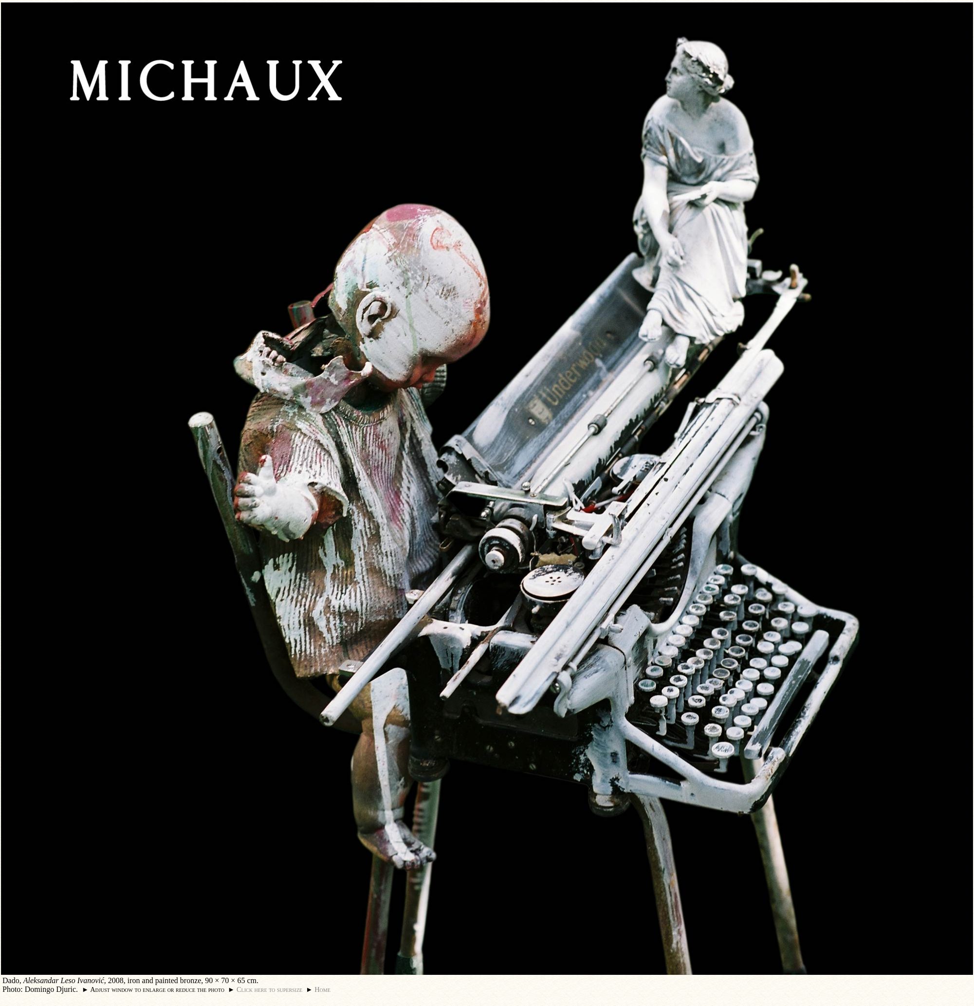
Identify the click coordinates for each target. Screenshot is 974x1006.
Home (322, 989)
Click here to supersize (269, 989)
